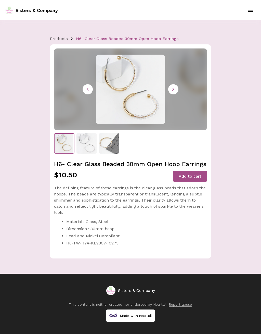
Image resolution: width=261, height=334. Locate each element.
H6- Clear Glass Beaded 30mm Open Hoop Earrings (127, 38)
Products (59, 38)
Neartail (159, 304)
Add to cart (190, 176)
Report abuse (180, 304)
